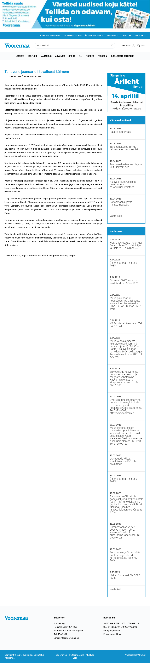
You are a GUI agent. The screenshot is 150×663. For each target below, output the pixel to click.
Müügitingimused (111, 630)
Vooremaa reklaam (72, 35)
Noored (90, 56)
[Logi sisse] (128, 45)
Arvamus (60, 56)
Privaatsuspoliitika (112, 634)
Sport (72, 56)
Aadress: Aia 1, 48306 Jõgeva (68, 630)
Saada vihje (139, 35)
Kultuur (32, 56)
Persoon (102, 56)
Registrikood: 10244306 (65, 627)
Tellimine (113, 35)
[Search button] (112, 45)
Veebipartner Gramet (135, 655)
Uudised (20, 56)
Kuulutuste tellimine (50, 35)
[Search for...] (72, 45)
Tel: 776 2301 (60, 634)
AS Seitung (59, 623)
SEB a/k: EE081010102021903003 (120, 627)
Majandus (45, 56)
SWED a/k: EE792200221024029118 (121, 623)
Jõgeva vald (62, 655)
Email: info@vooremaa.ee (66, 638)
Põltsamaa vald (76, 655)
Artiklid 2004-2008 (32, 76)
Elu (80, 56)
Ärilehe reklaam (95, 35)
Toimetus (126, 35)
